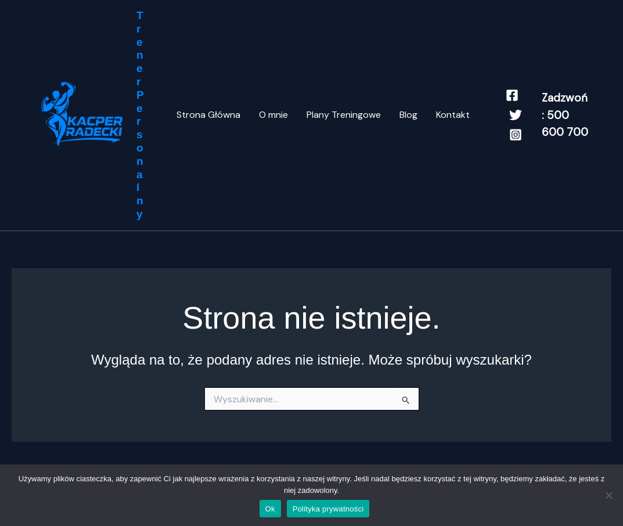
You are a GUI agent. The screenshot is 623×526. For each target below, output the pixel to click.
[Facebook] (512, 95)
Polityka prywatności (328, 509)
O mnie (273, 115)
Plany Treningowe (344, 115)
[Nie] (608, 495)
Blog (408, 115)
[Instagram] (515, 135)
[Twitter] (515, 115)
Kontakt (453, 115)
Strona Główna (208, 115)
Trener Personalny (140, 114)
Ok (270, 509)
